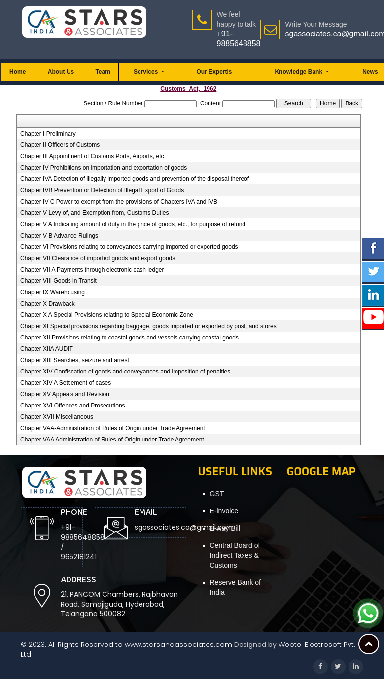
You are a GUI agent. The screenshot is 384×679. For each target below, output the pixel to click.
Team (102, 71)
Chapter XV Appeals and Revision (64, 394)
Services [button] (147, 71)
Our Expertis (214, 71)
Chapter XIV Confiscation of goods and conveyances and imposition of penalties (125, 371)
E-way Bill (225, 528)
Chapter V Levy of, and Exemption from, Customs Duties (94, 212)
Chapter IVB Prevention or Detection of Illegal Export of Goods (102, 190)
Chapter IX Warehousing (52, 292)
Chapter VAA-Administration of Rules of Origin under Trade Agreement (112, 428)
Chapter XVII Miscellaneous (56, 416)
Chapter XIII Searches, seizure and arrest (74, 360)
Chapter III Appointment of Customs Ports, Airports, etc (92, 156)
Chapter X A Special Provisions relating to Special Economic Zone (106, 314)
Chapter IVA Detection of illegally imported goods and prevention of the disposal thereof (134, 178)
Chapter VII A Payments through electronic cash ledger (92, 269)
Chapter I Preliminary (48, 133)
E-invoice (224, 511)
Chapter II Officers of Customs (60, 144)
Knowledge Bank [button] (299, 71)
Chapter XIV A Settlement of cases (65, 382)
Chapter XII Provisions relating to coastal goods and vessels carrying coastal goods (129, 337)
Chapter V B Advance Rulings (59, 235)
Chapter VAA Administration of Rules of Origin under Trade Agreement (112, 439)
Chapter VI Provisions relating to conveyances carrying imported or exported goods (129, 246)
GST (217, 494)
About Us (61, 71)
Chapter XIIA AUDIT (46, 348)
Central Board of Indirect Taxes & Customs (235, 555)
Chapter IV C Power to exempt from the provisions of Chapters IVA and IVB (118, 201)
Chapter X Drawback (47, 303)
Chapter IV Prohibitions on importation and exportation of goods (103, 167)
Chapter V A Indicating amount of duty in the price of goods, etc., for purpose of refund (132, 224)
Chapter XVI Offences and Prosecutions (72, 405)
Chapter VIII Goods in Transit (58, 280)
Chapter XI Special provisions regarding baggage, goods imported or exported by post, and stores (148, 326)
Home (17, 71)
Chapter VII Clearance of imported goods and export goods (97, 258)
